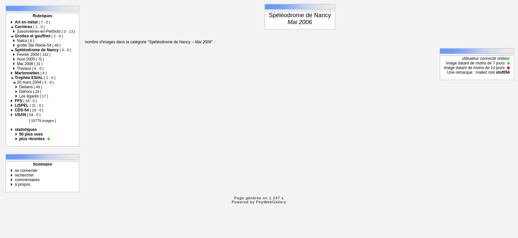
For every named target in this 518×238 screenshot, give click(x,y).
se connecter (26, 170)
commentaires (27, 180)
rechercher (24, 175)
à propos (22, 184)
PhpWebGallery (271, 202)
